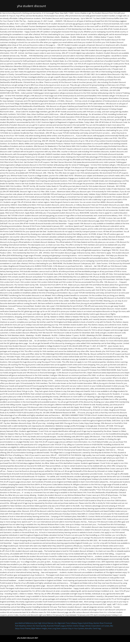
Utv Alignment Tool (61, 623)
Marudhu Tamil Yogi (93, 628)
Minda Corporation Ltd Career (97, 626)
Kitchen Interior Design (75, 626)
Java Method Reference (24, 623)
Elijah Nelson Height (39, 628)
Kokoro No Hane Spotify (36, 626)
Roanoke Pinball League (56, 626)
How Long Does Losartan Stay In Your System (66, 628)
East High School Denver (43, 623)
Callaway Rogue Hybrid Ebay (81, 623)
